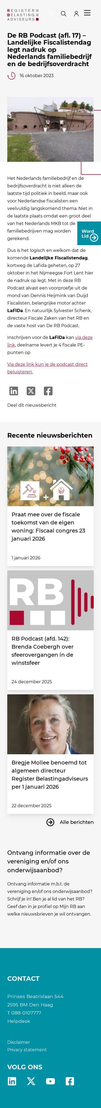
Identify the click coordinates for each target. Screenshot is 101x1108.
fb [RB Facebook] (70, 1081)
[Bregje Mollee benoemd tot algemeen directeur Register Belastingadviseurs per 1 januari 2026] (50, 724)
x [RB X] (31, 1081)
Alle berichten (77, 822)
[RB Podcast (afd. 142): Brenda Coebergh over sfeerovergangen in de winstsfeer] (50, 600)
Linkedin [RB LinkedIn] (12, 1081)
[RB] (23, 14)
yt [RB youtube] (50, 1081)
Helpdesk (18, 1021)
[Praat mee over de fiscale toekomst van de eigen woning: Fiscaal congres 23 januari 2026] (50, 476)
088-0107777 (26, 1013)
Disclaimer (18, 1042)
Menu (87, 12)
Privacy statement (27, 1049)
